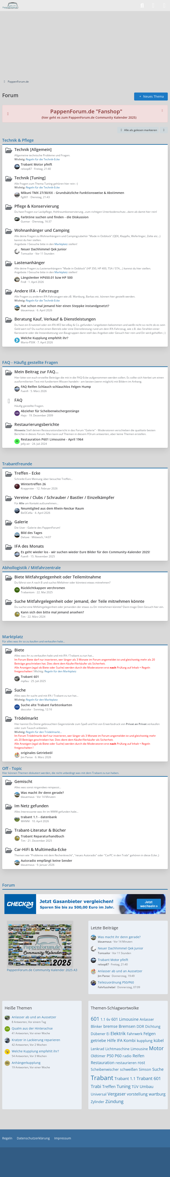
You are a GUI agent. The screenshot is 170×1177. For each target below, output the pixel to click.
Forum (8, 885)
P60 (118, 1055)
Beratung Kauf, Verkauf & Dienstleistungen (55, 319)
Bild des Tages (31, 533)
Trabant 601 (30, 677)
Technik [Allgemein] (33, 149)
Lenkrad (97, 1048)
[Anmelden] (153, 5)
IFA (119, 1040)
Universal (98, 1094)
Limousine (139, 1048)
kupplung (145, 1040)
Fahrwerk (134, 1033)
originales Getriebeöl (36, 753)
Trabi (96, 1086)
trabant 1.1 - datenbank (39, 817)
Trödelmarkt (26, 718)
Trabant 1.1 (124, 1078)
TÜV (135, 1086)
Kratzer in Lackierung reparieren (36, 1040)
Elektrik (118, 1033)
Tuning (124, 1086)
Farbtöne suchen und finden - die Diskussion (55, 217)
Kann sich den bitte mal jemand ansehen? (52, 612)
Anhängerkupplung (26, 1063)
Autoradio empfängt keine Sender (46, 860)
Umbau (146, 1086)
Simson (145, 1069)
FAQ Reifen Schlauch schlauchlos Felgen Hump (56, 387)
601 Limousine (125, 1019)
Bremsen (127, 1026)
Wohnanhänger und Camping (42, 230)
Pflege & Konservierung (36, 206)
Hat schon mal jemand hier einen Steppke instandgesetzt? (65, 306)
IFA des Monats (29, 546)
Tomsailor (104, 953)
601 (95, 1018)
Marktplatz (12, 636)
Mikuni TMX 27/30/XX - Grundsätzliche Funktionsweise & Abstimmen (72, 193)
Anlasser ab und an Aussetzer (120, 971)
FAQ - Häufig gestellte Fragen (30, 362)
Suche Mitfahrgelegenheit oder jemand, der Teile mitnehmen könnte (79, 601)
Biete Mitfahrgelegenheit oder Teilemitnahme (57, 577)
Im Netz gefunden (31, 805)
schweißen (129, 1069)
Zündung (114, 1101)
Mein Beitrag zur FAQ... (36, 371)
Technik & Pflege (18, 140)
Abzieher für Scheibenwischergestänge (50, 411)
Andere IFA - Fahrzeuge (36, 291)
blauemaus (105, 941)
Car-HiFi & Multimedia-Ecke (40, 849)
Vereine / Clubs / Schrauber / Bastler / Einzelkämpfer (64, 497)
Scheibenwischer (105, 1069)
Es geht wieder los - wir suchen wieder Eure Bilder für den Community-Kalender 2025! (85, 552)
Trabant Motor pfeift (36, 164)
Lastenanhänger (29, 262)
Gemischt (23, 781)
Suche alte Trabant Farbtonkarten (46, 705)
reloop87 (103, 964)
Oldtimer (98, 1055)
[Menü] (164, 5)
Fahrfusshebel (106, 987)
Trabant (102, 1077)
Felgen (149, 1033)
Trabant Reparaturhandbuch (42, 836)
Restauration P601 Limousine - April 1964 (52, 439)
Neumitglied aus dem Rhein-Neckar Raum (52, 508)
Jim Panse (104, 976)
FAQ (18, 400)
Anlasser (147, 1019)
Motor (156, 1048)
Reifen (138, 1055)
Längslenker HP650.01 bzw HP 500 (47, 277)
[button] (164, 130)
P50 (110, 1055)
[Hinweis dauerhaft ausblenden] (162, 110)
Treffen (109, 1086)
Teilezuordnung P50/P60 (116, 982)
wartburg (157, 1094)
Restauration (102, 1062)
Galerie (21, 521)
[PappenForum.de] (10, 5)
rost (141, 1062)
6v (108, 1019)
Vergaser (117, 1094)
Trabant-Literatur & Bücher (40, 830)
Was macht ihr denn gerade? (42, 792)
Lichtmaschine (117, 1048)
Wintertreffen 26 (33, 484)
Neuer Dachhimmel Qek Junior (44, 249)
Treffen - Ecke (27, 473)
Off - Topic (12, 768)
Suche (20, 690)
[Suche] (142, 5)
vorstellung (137, 1094)
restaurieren (126, 1062)
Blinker (96, 1026)
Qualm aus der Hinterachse (32, 1028)
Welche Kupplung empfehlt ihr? (44, 338)
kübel (159, 1040)
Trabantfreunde (17, 463)
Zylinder (97, 1101)
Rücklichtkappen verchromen (43, 588)
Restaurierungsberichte (36, 424)
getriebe (98, 1040)
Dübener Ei (100, 1033)
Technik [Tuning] (30, 177)
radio (127, 1055)
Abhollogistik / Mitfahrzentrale (31, 567)
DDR (140, 1026)
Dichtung (152, 1026)
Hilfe (111, 1040)
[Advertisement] (85, 44)
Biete (19, 650)
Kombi (130, 1040)
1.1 (102, 1019)
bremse (110, 1026)
